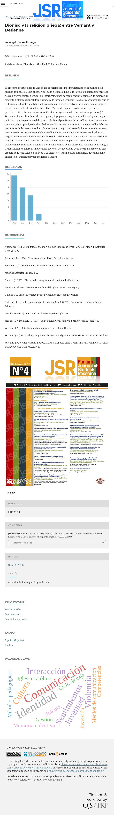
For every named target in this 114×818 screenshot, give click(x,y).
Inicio (8, 16)
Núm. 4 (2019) (34, 16)
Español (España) (14, 640)
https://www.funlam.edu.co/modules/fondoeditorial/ (75, 770)
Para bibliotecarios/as (16, 619)
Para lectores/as (13, 609)
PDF (12, 493)
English (9, 645)
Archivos (19, 16)
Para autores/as (12, 614)
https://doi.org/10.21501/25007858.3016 (32, 56)
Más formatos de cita (21, 542)
